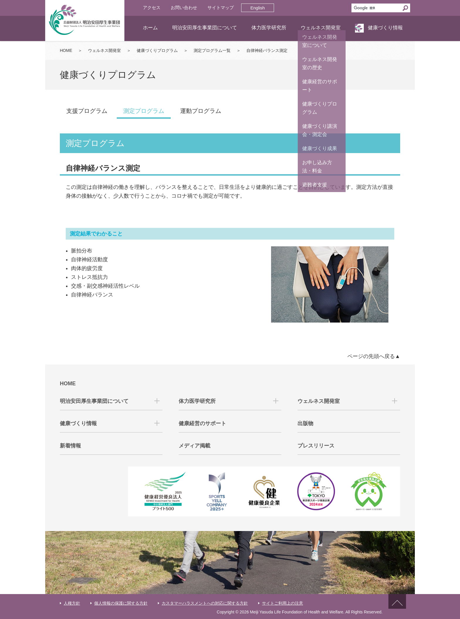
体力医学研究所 (268, 27)
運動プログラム (200, 111)
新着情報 (70, 446)
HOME (66, 50)
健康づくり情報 (385, 27)
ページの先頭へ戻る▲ (373, 356)
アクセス (151, 7)
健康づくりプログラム (157, 50)
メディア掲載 (194, 446)
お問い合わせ (184, 7)
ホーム (150, 27)
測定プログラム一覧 (212, 50)
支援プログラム (86, 111)
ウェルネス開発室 (321, 27)
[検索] (376, 8)
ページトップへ (397, 606)
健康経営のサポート (202, 423)
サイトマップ (220, 7)
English (257, 7)
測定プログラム (143, 111)
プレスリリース (315, 446)
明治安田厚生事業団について (204, 27)
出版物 (305, 423)
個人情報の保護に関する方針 (121, 603)
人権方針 (72, 603)
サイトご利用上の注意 (282, 603)
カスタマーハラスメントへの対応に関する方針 (205, 603)
